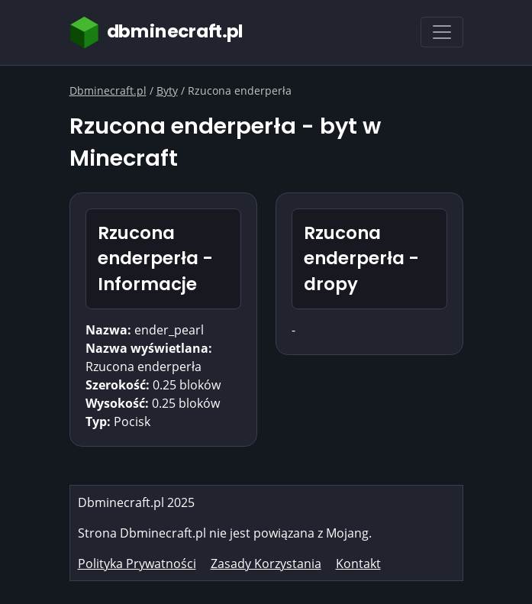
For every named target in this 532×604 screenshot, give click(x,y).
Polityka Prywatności (137, 563)
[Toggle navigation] (442, 32)
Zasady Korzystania (266, 563)
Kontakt (358, 563)
